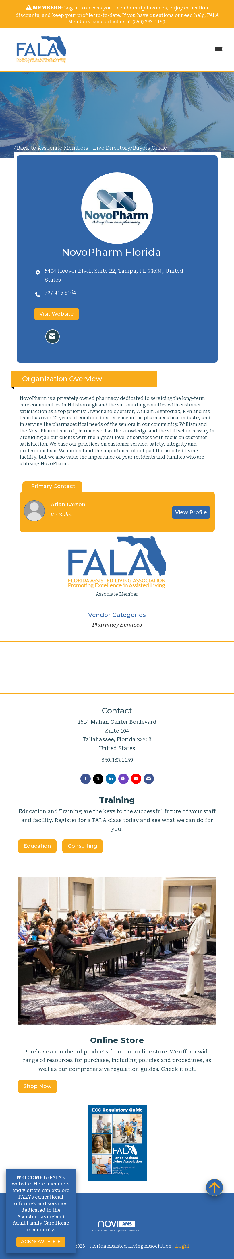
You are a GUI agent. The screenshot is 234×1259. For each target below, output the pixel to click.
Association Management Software (116, 1226)
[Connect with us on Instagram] (123, 778)
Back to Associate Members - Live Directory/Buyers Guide (90, 148)
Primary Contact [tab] (53, 486)
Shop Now (37, 1086)
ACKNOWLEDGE (41, 1241)
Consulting (82, 846)
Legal (182, 1246)
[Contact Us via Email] (148, 778)
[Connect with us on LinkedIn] (111, 778)
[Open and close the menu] (153, 49)
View (191, 512)
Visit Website (56, 314)
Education (37, 846)
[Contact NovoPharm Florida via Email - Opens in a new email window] (52, 336)
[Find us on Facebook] (85, 778)
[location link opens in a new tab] (122, 275)
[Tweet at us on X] (98, 779)
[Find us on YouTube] (136, 778)
